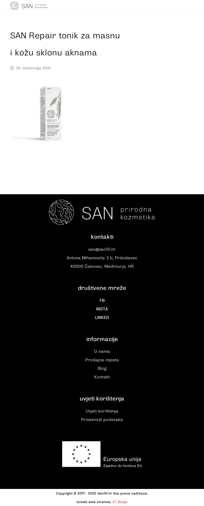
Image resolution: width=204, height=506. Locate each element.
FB (102, 300)
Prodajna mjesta (102, 360)
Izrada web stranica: (94, 502)
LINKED (102, 317)
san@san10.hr (102, 249)
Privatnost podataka (102, 419)
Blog (102, 368)
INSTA (102, 309)
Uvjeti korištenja (102, 411)
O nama (102, 351)
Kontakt (102, 377)
